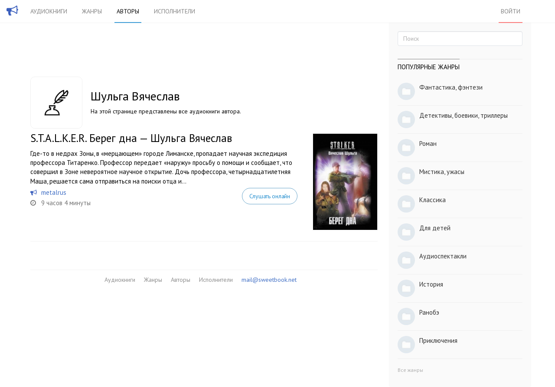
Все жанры (410, 370)
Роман (428, 143)
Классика (432, 200)
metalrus (53, 192)
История (431, 284)
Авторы (128, 11)
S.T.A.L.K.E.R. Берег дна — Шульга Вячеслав (131, 138)
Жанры (92, 11)
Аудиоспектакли (443, 256)
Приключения (438, 340)
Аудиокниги (48, 11)
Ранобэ (429, 312)
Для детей (435, 228)
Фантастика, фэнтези (451, 87)
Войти (510, 11)
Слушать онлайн (269, 196)
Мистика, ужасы (441, 172)
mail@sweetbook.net (269, 280)
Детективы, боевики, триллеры (463, 115)
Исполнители (174, 11)
